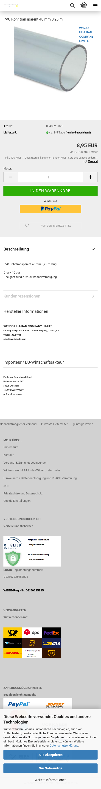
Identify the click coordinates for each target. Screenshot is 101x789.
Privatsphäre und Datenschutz (22, 493)
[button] (10, 177)
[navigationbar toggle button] (95, 5)
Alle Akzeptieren (51, 755)
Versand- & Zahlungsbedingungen (25, 462)
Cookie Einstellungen (17, 500)
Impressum (10, 447)
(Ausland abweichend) (78, 132)
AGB (6, 486)
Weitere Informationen (50, 780)
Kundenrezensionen (21, 296)
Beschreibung (16, 249)
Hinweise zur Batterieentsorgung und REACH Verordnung (40, 478)
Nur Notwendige (50, 768)
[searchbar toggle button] (72, 5)
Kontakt (8, 455)
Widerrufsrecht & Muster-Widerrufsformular (31, 470)
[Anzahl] (50, 177)
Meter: (7, 168)
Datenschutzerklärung (64, 745)
